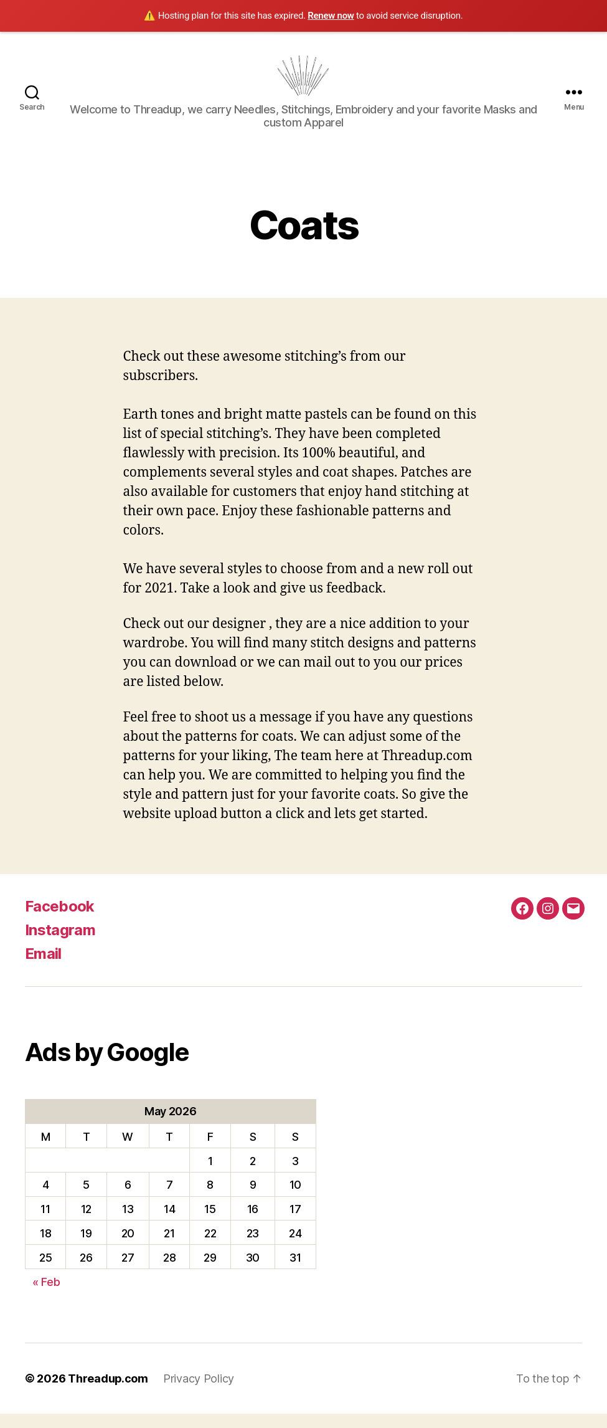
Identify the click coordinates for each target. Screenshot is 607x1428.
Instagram (60, 945)
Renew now (331, 15)
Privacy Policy (199, 1392)
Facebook (60, 921)
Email (43, 968)
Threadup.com (108, 1392)
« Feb (46, 1296)
